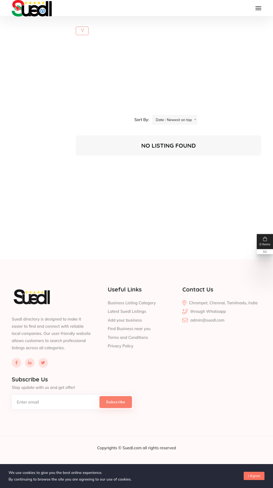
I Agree (254, 475)
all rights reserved (159, 457)
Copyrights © (109, 457)
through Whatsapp (208, 321)
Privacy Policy (120, 355)
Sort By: (141, 119)
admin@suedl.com (207, 329)
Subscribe (115, 411)
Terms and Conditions (128, 347)
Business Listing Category (132, 312)
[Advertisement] (172, 77)
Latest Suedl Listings (127, 321)
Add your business (125, 329)
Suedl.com (133, 457)
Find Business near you (129, 338)
